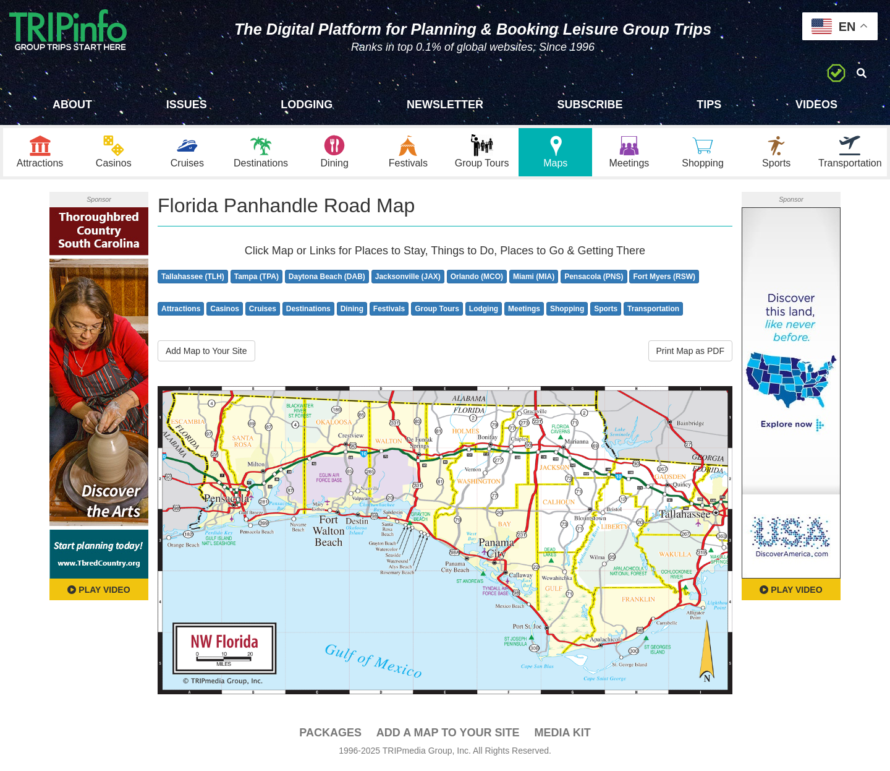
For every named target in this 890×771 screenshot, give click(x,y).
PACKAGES (330, 734)
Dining (352, 310)
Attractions (180, 310)
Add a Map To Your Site (448, 734)
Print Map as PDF (690, 353)
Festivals (389, 310)
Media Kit (562, 734)
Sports (605, 310)
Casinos (224, 310)
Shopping (567, 310)
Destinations (308, 310)
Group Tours (437, 310)
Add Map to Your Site (206, 353)
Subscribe (590, 104)
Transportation (653, 310)
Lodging (307, 104)
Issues (186, 104)
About (72, 104)
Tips (709, 104)
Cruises (262, 310)
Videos (816, 104)
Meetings (524, 310)
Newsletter (445, 104)
